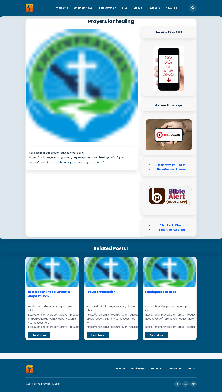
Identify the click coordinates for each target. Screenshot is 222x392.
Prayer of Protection (101, 292)
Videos (138, 8)
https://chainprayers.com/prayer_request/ (76, 162)
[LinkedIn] (185, 384)
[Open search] (193, 8)
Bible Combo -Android (172, 169)
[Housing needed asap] (169, 272)
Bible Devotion (107, 8)
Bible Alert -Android (172, 229)
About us (171, 8)
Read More (39, 335)
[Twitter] (193, 384)
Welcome (62, 8)
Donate (190, 368)
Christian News (83, 8)
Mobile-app (138, 368)
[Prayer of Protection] (111, 272)
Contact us (173, 368)
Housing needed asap (160, 292)
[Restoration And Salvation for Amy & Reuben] (52, 272)
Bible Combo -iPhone (172, 165)
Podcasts (154, 8)
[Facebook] (177, 384)
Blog (125, 8)
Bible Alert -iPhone (172, 225)
